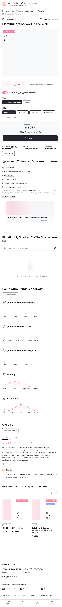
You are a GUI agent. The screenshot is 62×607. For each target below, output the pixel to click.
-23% (34, 124)
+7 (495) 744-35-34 (11, 569)
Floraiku (11, 168)
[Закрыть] (56, 82)
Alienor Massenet (19, 183)
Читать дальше (8, 196)
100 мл (35, 524)
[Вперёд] (56, 493)
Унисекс (10, 175)
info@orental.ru (10, 576)
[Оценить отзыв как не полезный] (10, 464)
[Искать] (55, 248)
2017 (15, 179)
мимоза (17, 187)
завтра (14, 146)
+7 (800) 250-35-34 (33, 569)
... (9, 524)
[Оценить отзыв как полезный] (4, 464)
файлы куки (22, 596)
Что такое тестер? (9, 117)
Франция (26, 171)
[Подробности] (39, 132)
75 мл (5, 524)
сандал (10, 187)
